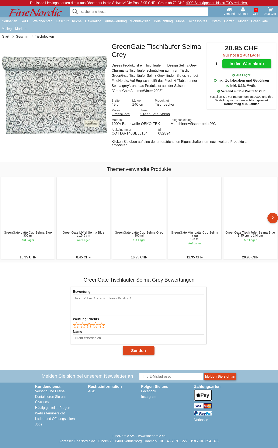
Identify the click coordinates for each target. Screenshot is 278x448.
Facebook (148, 391)
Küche (76, 21)
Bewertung (82, 291)
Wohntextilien (140, 21)
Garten (229, 21)
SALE (25, 21)
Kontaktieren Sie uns (50, 396)
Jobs (38, 424)
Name (77, 331)
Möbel (180, 21)
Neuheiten (9, 21)
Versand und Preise (50, 391)
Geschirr (62, 21)
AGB (91, 391)
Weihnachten (42, 21)
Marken (20, 29)
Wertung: (86, 319)
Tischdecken (165, 104)
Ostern (216, 21)
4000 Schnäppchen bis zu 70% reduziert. (217, 3)
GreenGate (259, 21)
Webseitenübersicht (50, 413)
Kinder (243, 21)
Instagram (148, 396)
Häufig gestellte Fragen (52, 408)
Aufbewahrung (116, 21)
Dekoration (93, 21)
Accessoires (198, 21)
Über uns (42, 402)
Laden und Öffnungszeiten (55, 419)
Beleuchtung (163, 21)
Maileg (7, 29)
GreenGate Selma (155, 114)
